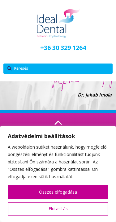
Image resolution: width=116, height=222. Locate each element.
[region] (58, 174)
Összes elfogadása (58, 192)
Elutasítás (58, 209)
